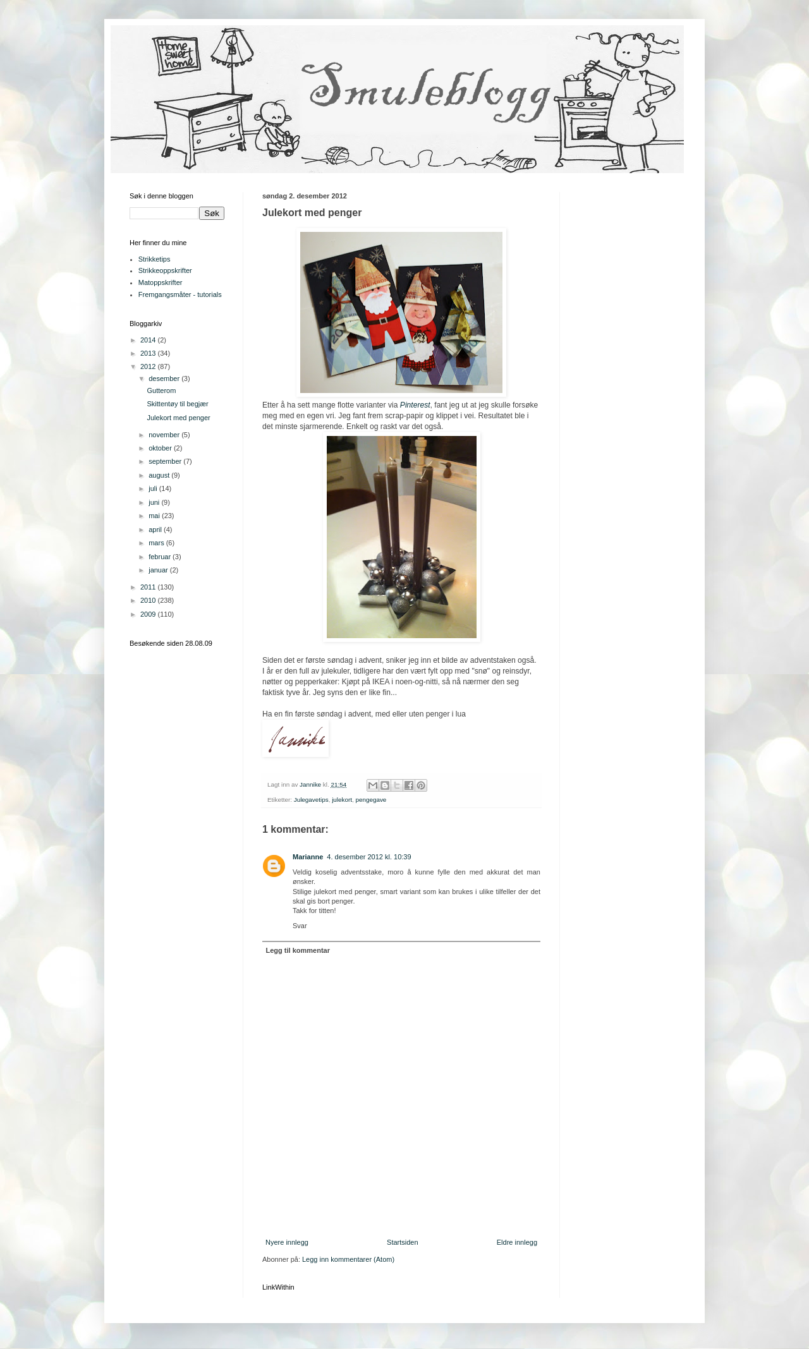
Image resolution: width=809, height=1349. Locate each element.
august (160, 475)
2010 (149, 600)
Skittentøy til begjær (177, 404)
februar (161, 556)
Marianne (308, 857)
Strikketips (154, 259)
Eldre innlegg (517, 1242)
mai (155, 515)
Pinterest (415, 405)
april (156, 529)
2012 (149, 366)
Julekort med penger (178, 417)
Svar (300, 925)
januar (159, 570)
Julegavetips (311, 799)
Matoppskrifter (160, 282)
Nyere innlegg (286, 1242)
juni (155, 502)
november (165, 435)
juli (154, 488)
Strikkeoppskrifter (165, 270)
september (166, 461)
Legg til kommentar (298, 950)
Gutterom (161, 390)
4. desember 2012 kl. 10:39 (369, 857)
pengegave (370, 799)
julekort (342, 799)
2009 (149, 614)
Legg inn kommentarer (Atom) (348, 1259)
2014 (149, 340)
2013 (149, 353)
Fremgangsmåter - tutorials (180, 294)
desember (165, 378)
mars (157, 543)
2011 (149, 587)
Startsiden (402, 1242)
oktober (161, 448)
